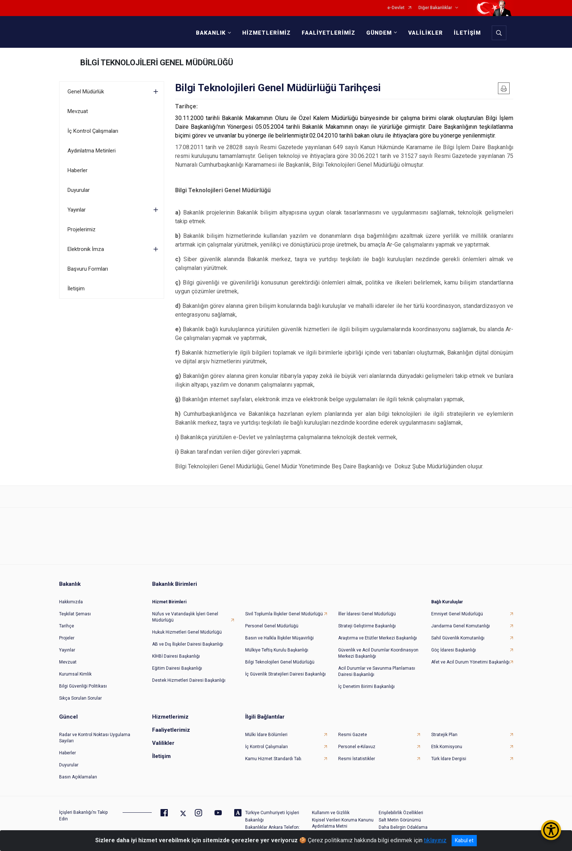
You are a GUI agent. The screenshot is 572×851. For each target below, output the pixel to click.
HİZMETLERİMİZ (266, 33)
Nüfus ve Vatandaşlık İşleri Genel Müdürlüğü (185, 616)
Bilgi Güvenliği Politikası (83, 685)
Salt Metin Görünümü (400, 818)
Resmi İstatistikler (356, 757)
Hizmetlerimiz (170, 715)
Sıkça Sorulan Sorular (80, 697)
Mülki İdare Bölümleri (266, 733)
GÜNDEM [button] (378, 33)
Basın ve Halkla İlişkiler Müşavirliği (279, 636)
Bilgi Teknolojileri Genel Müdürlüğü (279, 661)
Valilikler (163, 742)
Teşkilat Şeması (75, 612)
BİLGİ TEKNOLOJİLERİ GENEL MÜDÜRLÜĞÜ (156, 62)
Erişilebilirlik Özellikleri (401, 811)
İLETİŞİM (466, 33)
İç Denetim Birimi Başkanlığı (366, 685)
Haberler (77, 170)
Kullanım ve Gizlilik (330, 811)
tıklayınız (435, 840)
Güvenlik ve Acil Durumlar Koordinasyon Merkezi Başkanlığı (378, 652)
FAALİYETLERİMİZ (328, 33)
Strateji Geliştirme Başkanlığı (367, 624)
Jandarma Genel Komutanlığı (460, 624)
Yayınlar (76, 209)
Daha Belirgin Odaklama (403, 826)
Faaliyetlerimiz (171, 729)
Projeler (66, 636)
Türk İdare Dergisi (448, 757)
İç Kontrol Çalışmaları (92, 131)
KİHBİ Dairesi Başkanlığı (176, 655)
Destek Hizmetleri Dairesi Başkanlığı (188, 679)
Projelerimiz (81, 229)
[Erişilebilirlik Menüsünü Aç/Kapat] (551, 830)
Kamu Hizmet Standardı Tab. (273, 757)
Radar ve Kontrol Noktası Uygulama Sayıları (94, 736)
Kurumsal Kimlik (75, 673)
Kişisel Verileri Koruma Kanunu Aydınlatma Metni (343, 822)
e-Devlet (396, 7)
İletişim (76, 288)
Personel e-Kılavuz (356, 745)
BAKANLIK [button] (210, 33)
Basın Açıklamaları (78, 775)
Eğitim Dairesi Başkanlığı (177, 667)
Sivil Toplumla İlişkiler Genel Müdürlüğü (284, 612)
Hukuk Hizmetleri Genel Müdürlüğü (187, 631)
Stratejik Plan (444, 733)
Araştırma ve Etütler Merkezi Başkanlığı (377, 636)
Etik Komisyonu (446, 745)
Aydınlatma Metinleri (91, 150)
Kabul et (464, 840)
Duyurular (78, 190)
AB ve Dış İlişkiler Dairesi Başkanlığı (187, 643)
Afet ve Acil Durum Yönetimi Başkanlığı (470, 661)
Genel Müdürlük (85, 91)
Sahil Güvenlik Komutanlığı (457, 636)
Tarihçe (66, 624)
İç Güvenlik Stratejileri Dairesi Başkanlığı (285, 673)
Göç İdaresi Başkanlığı (453, 648)
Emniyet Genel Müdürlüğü (457, 612)
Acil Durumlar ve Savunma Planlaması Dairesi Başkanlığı (376, 670)
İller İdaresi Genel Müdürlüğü (367, 612)
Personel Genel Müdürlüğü (271, 624)
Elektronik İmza (85, 249)
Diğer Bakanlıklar (435, 7)
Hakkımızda (71, 600)
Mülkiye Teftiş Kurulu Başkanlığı (276, 648)
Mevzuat (77, 111)
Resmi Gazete (352, 733)
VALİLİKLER (425, 33)
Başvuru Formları (87, 269)
